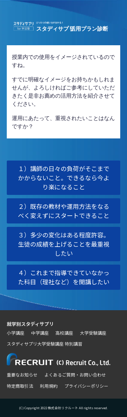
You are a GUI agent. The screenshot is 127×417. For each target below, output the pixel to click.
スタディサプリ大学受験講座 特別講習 (44, 343)
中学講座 (40, 333)
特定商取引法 (20, 386)
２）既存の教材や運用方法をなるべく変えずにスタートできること (63, 211)
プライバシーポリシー (86, 386)
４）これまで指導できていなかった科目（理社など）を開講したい (63, 277)
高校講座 (64, 333)
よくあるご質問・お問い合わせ (75, 374)
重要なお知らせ (22, 374)
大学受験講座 (93, 333)
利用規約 (49, 386)
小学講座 (15, 333)
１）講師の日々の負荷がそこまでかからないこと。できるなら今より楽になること (63, 177)
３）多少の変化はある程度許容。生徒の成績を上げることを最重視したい (63, 243)
